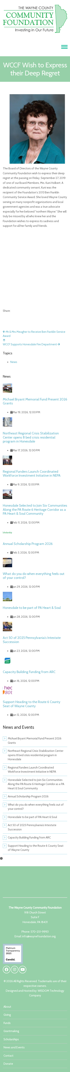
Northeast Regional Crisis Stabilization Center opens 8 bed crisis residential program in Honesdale (31, 437)
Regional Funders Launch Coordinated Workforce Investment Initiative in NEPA (31, 474)
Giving (7, 1014)
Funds (7, 1023)
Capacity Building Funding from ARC (29, 672)
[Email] (23, 315)
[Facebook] (6, 315)
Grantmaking (11, 1031)
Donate (8, 1063)
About (7, 1006)
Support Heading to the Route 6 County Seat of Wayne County (31, 704)
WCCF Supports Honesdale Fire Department (31, 344)
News (13, 362)
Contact (8, 1055)
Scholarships (11, 1039)
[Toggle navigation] (64, 47)
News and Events (14, 1047)
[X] (13, 315)
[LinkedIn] (19, 315)
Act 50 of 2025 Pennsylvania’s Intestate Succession (32, 640)
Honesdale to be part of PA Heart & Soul (32, 608)
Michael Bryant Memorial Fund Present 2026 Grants (35, 401)
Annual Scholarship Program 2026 (28, 544)
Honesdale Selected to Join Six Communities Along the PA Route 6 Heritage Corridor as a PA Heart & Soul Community (35, 509)
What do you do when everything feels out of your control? (33, 576)
